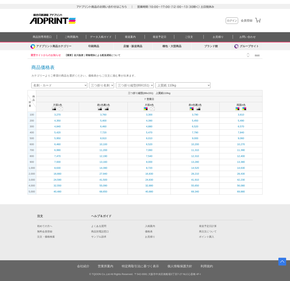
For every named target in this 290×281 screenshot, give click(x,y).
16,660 (57, 173)
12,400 (241, 156)
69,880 (241, 191)
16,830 (149, 173)
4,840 (57, 126)
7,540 (149, 156)
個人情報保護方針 (179, 266)
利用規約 (207, 266)
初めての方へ (44, 226)
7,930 (57, 161)
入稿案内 (150, 226)
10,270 (241, 144)
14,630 (241, 167)
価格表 (149, 231)
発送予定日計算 (208, 226)
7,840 (241, 132)
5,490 (241, 120)
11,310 (195, 150)
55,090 (103, 185)
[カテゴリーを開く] (51, 46)
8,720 (149, 167)
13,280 (195, 161)
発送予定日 (159, 36)
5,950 (57, 138)
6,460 (103, 126)
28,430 (241, 173)
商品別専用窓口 (42, 36)
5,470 (149, 132)
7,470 (57, 156)
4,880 (149, 126)
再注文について (208, 231)
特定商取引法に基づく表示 (140, 266)
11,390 (241, 150)
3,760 (103, 114)
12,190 (103, 156)
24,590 (57, 179)
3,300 (149, 114)
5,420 (57, 132)
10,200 (195, 144)
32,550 (57, 185)
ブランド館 (211, 46)
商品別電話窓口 (100, 231)
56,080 (241, 185)
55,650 (195, 185)
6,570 (241, 126)
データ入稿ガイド (101, 36)
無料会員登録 (44, 231)
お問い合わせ (247, 36)
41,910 (195, 179)
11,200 (103, 150)
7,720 (103, 132)
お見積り (218, 36)
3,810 (241, 114)
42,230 (241, 179)
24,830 (149, 179)
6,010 (149, 138)
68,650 (103, 191)
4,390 (149, 120)
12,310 (195, 156)
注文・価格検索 (46, 236)
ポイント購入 (206, 236)
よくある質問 (98, 226)
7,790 (195, 132)
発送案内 (130, 36)
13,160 (103, 161)
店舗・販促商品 (132, 46)
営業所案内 (105, 266)
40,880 (149, 191)
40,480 (57, 191)
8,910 (103, 138)
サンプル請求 (98, 236)
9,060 (241, 138)
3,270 (57, 114)
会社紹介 (83, 266)
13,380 (241, 161)
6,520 (195, 126)
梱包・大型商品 (171, 46)
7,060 (149, 150)
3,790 (195, 114)
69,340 (195, 191)
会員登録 (246, 20)
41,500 (103, 179)
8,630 (57, 167)
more (257, 55)
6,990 (57, 150)
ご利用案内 (71, 36)
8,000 (149, 161)
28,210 (195, 173)
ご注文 (189, 36)
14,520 (195, 167)
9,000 (195, 138)
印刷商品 (93, 46)
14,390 (103, 167)
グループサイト (246, 46)
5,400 (103, 120)
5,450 (195, 120)
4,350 (57, 120)
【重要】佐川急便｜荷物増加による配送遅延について (92, 55)
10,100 (103, 144)
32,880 (149, 185)
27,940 (103, 173)
